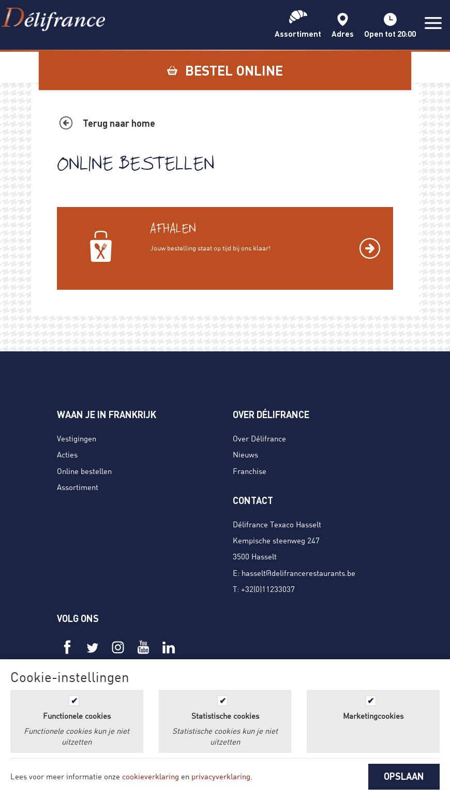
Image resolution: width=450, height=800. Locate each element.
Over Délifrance (259, 438)
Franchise (249, 471)
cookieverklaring (150, 776)
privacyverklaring (220, 776)
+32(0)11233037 (268, 589)
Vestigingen (76, 438)
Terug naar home (119, 123)
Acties (67, 454)
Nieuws (245, 454)
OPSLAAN (404, 776)
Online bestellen (84, 471)
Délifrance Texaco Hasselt (277, 524)
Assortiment (77, 487)
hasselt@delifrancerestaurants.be (298, 572)
